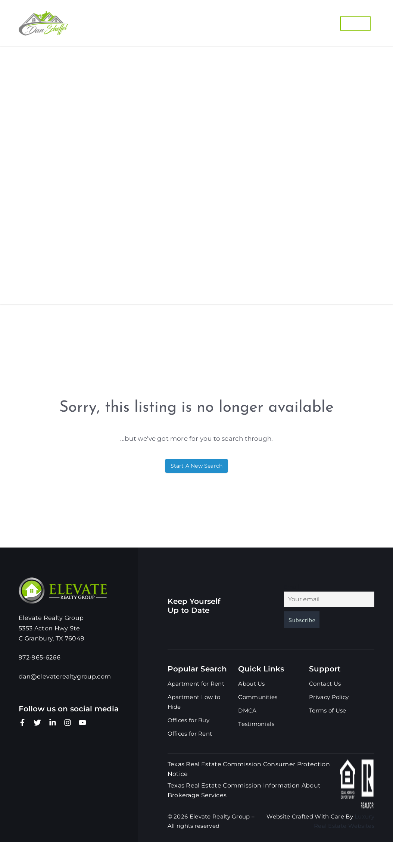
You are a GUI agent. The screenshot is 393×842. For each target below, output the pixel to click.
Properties (99, 21)
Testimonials (51, 254)
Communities (155, 21)
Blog (23, 276)
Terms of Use (327, 710)
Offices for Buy (189, 720)
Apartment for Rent (196, 683)
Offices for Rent (190, 733)
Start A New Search (197, 465)
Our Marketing (242, 26)
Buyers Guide (219, 21)
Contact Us (45, 299)
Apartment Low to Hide (194, 701)
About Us (38, 209)
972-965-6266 (303, 26)
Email (292, 586)
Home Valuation (289, 21)
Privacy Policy (329, 697)
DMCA (25, 231)
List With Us (177, 26)
